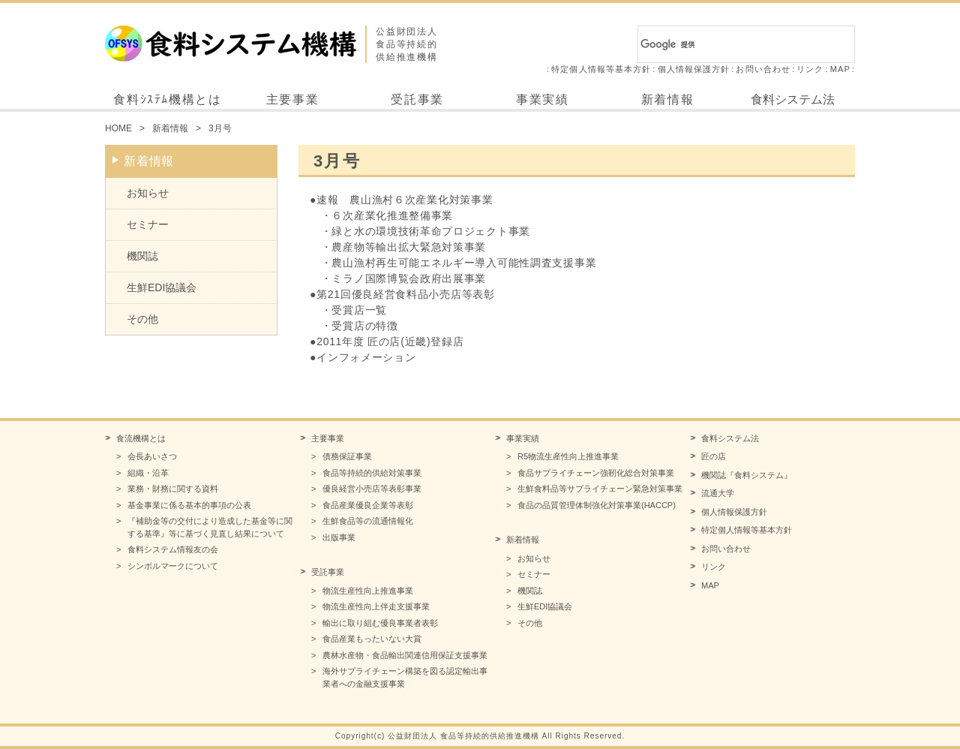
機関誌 (142, 256)
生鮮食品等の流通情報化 (367, 520)
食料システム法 (793, 99)
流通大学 (717, 493)
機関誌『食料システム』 (746, 475)
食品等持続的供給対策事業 (372, 472)
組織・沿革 (148, 472)
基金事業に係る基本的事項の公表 (189, 505)
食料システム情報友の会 (173, 549)
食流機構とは (141, 438)
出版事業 (339, 537)
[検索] (729, 44)
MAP (840, 69)
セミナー (148, 224)
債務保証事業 (347, 456)
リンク (810, 69)
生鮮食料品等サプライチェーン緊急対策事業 (600, 488)
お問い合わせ (763, 69)
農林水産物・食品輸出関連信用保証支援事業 (405, 655)
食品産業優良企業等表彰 (367, 505)
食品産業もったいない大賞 (372, 638)
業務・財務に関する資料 (173, 488)
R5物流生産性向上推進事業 (568, 456)
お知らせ (148, 193)
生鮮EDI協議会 (161, 287)
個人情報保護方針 (694, 69)
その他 (142, 319)
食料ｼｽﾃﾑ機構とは (167, 99)
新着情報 (667, 99)
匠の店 (713, 456)
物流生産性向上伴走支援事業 (376, 606)
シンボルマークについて (173, 565)
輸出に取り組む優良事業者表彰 (380, 622)
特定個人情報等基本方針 (601, 69)
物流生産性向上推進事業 (367, 590)
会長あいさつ (152, 456)
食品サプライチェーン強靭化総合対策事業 (596, 472)
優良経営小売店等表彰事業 (372, 488)
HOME (118, 128)
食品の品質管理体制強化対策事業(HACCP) (597, 505)
